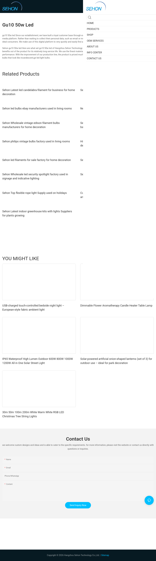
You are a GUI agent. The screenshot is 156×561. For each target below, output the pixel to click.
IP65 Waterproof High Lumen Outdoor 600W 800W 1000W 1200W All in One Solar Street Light (37, 361)
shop (141, 258)
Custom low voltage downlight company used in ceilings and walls (114, 195)
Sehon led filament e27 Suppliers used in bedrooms (111, 160)
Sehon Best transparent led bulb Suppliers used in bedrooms (117, 90)
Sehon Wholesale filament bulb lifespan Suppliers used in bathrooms (115, 125)
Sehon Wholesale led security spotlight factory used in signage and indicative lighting (35, 176)
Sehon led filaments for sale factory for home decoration (36, 160)
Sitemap (105, 555)
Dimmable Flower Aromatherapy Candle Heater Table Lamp (116, 305)
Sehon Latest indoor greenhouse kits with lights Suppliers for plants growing (37, 213)
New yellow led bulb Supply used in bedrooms (108, 108)
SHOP (149, 258)
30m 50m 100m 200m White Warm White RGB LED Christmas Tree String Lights (33, 414)
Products (131, 258)
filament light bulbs (135, 54)
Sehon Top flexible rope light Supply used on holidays (34, 192)
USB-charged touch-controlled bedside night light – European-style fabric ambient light (33, 307)
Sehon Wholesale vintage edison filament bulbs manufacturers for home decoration (31, 125)
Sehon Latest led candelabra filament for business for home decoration (38, 92)
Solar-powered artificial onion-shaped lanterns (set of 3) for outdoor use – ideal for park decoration (116, 361)
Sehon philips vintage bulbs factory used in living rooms (36, 141)
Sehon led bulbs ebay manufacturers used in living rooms (37, 108)
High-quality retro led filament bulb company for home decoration (113, 143)
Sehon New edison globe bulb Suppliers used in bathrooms (116, 174)
